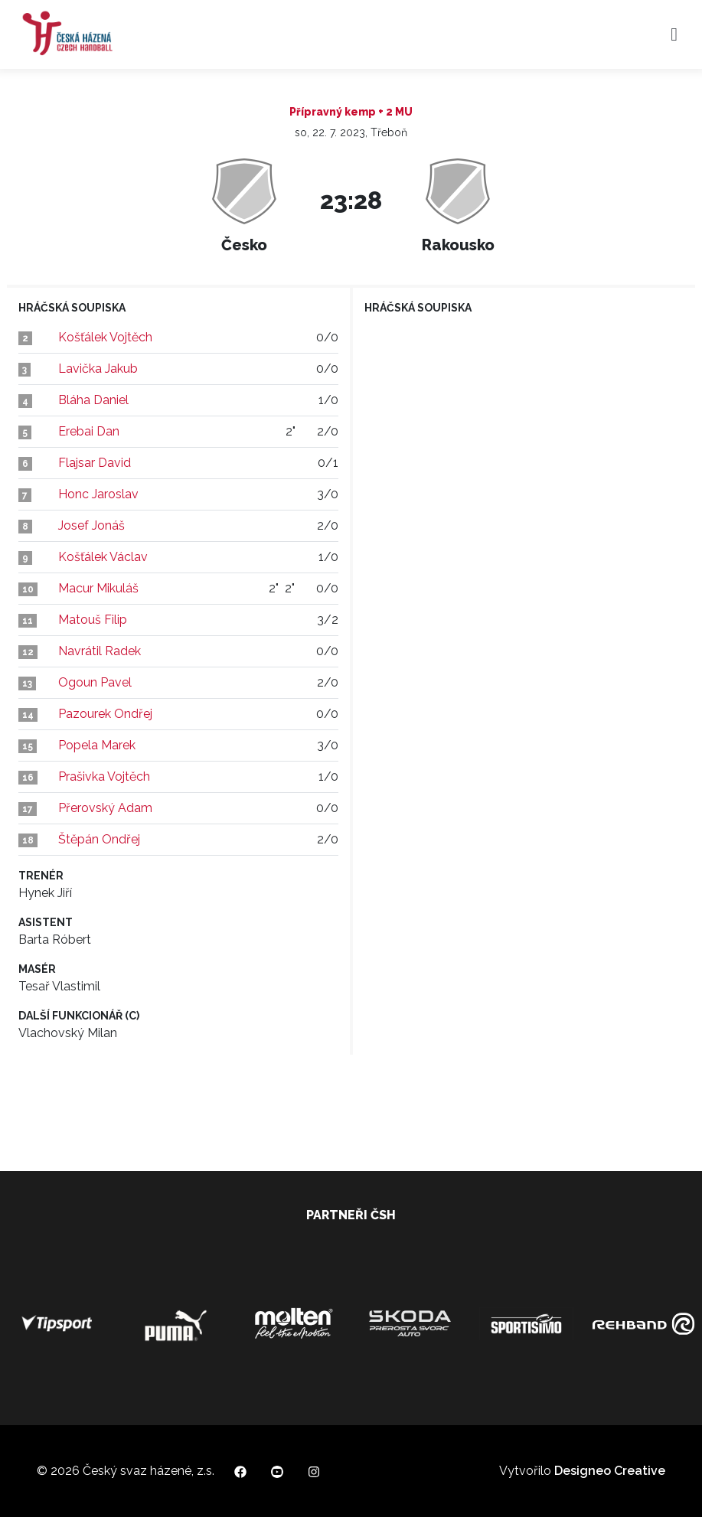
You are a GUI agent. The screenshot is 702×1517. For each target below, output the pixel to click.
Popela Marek (97, 745)
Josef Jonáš (91, 525)
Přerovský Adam (105, 808)
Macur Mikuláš (98, 588)
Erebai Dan (88, 431)
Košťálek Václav (103, 557)
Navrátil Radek (99, 651)
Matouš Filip (92, 619)
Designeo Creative (609, 1470)
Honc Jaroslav (98, 494)
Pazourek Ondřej (105, 713)
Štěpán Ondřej (99, 839)
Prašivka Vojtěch (104, 776)
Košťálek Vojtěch (105, 337)
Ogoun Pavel (95, 682)
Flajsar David (94, 462)
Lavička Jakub (98, 368)
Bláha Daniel (93, 400)
